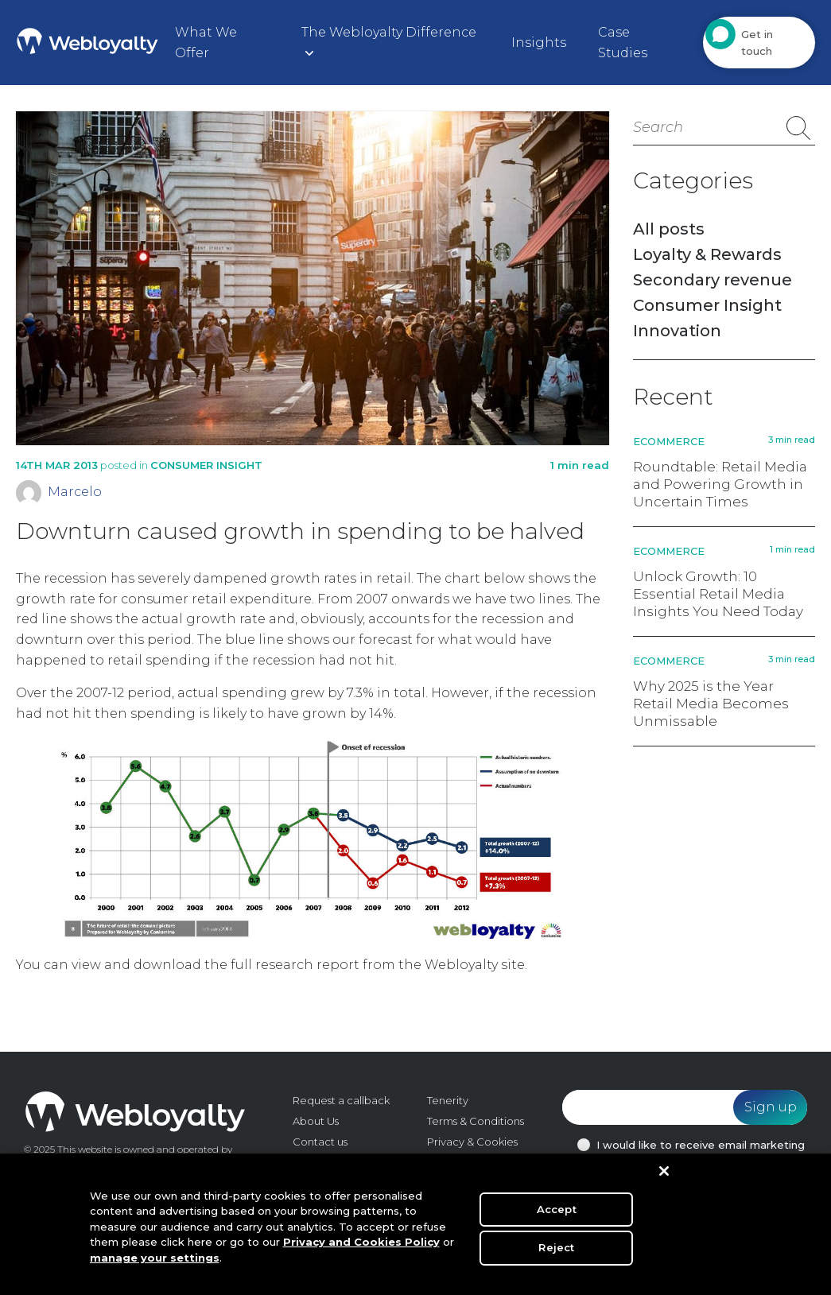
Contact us (320, 1141)
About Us (316, 1121)
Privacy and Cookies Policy (361, 1247)
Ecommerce (669, 441)
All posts (669, 228)
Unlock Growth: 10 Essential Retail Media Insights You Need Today (718, 593)
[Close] (664, 1176)
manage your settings (154, 1263)
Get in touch (757, 42)
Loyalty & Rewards (707, 254)
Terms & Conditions (475, 1121)
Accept (557, 1214)
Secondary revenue (712, 279)
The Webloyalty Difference (388, 32)
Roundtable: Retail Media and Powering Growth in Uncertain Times (720, 484)
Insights (538, 42)
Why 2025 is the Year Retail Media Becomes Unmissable (711, 703)
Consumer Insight (206, 465)
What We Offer (206, 42)
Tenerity (447, 1100)
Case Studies (622, 42)
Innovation (677, 330)
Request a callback (341, 1100)
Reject (556, 1252)
